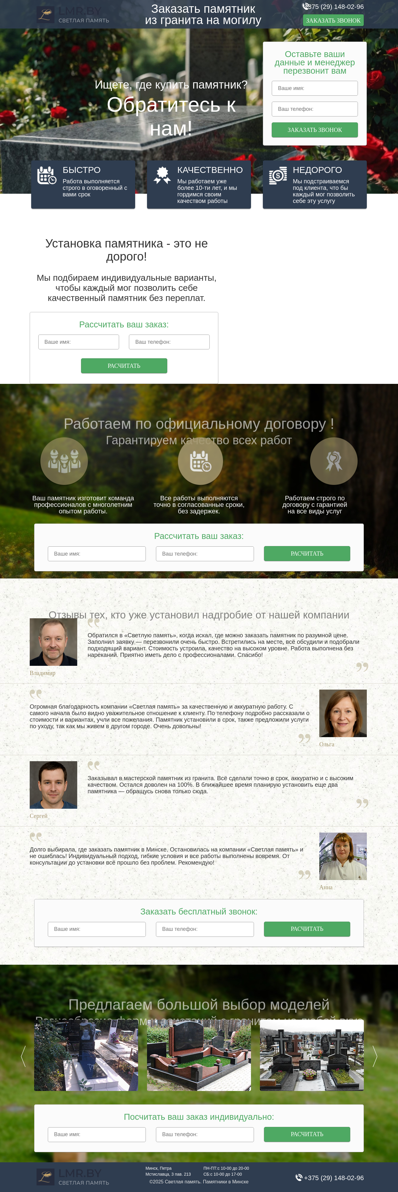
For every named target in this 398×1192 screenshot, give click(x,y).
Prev (23, 1056)
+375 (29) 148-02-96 (334, 6)
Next (374, 1056)
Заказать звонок (333, 20)
